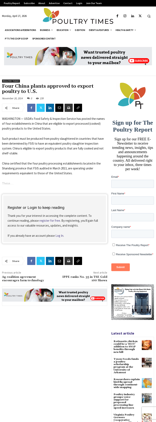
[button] (149, 16)
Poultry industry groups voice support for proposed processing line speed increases (124, 401)
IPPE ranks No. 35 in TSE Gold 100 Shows (84, 278)
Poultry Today (11, 81)
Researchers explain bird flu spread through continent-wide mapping (127, 383)
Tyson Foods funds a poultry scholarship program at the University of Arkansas (126, 366)
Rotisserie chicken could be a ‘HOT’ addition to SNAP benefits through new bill (126, 347)
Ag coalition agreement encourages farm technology (23, 278)
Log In (59, 236)
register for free (49, 220)
